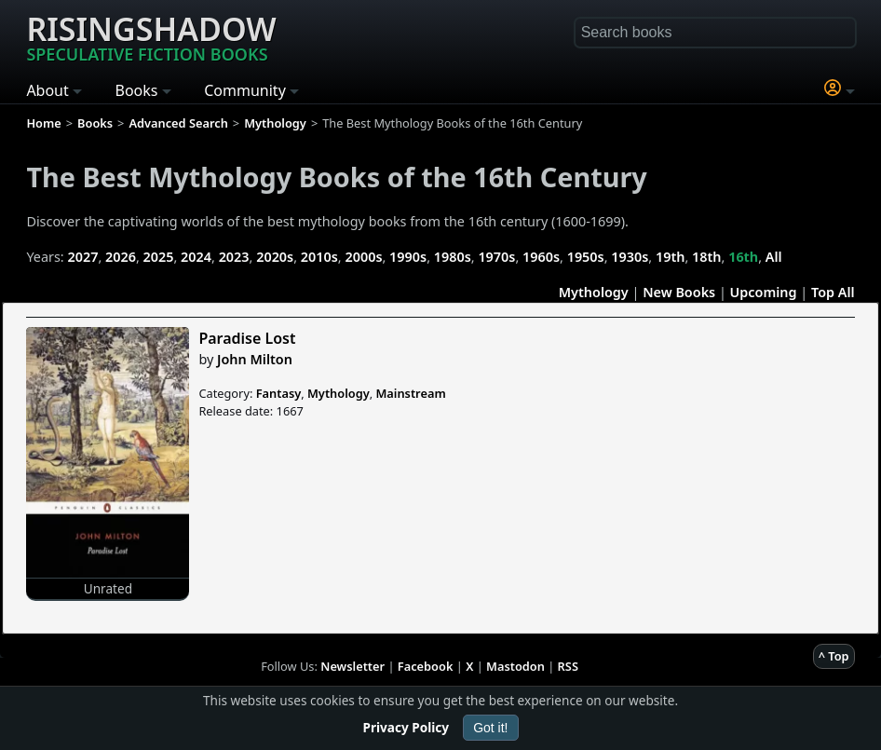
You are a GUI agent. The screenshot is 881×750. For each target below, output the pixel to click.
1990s (408, 257)
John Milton (254, 359)
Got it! (490, 727)
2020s (274, 257)
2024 (196, 257)
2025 (158, 257)
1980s (452, 257)
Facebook (426, 666)
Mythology (594, 292)
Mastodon (515, 666)
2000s (363, 257)
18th (707, 257)
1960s (541, 257)
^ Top (834, 656)
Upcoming (763, 292)
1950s (585, 257)
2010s (319, 257)
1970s (496, 257)
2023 (234, 257)
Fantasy (279, 393)
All (774, 257)
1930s (629, 257)
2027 (82, 257)
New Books (679, 292)
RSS (568, 666)
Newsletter (352, 666)
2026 (120, 257)
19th (670, 257)
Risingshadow (151, 36)
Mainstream (410, 393)
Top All (833, 292)
